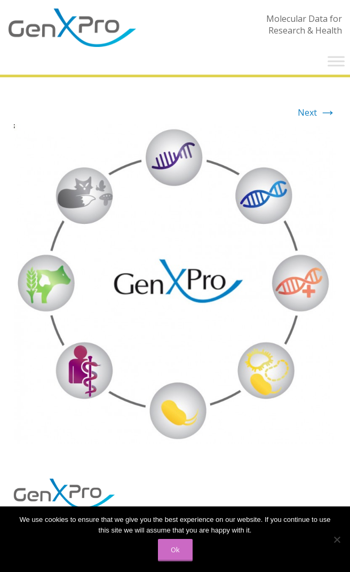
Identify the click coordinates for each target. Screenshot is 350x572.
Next (317, 112)
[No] (336, 539)
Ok (175, 549)
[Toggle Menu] (336, 61)
